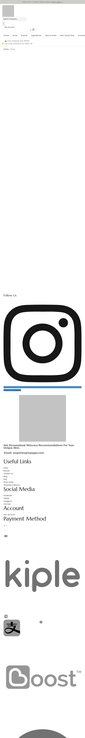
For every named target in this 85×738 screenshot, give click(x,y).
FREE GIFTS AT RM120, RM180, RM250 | (42, 2)
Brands (24, 35)
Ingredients (36, 35)
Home (6, 35)
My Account (10, 27)
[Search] (3, 23)
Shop (15, 35)
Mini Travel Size (67, 35)
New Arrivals (51, 35)
